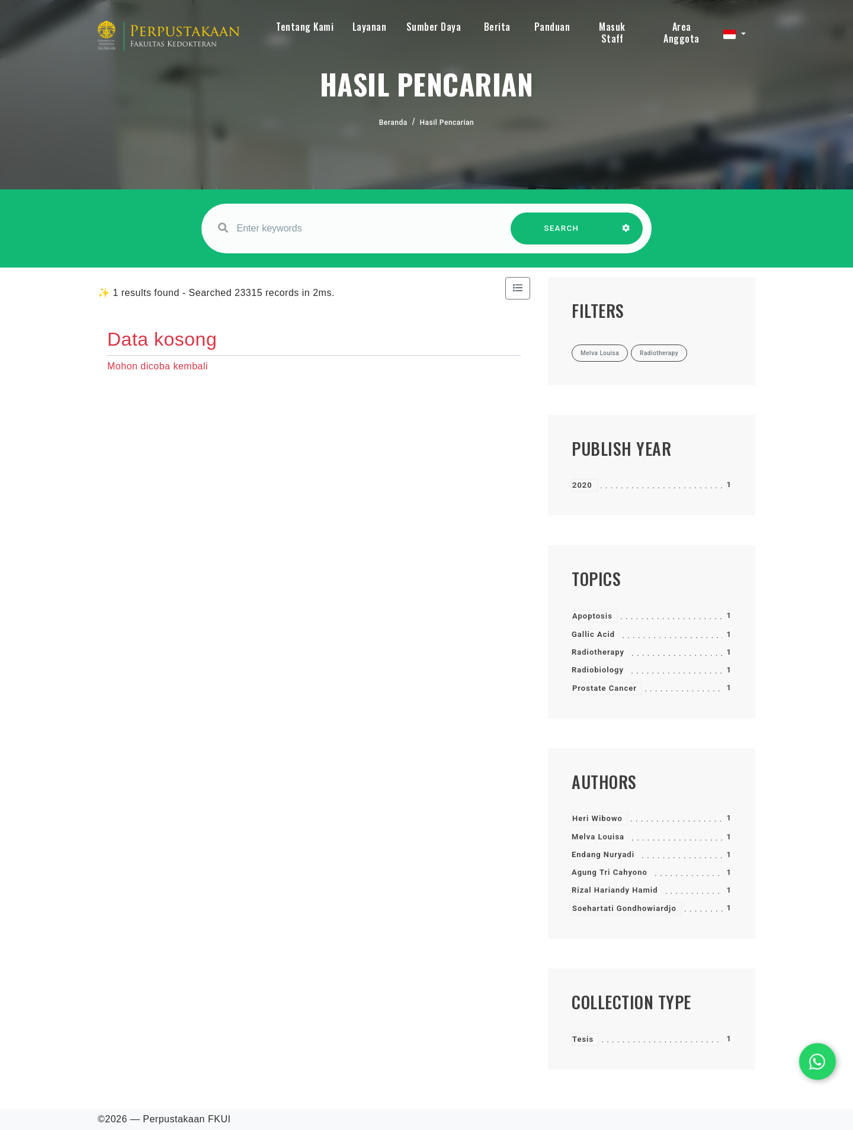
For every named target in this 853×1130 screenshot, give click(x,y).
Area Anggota (681, 33)
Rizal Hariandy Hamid (615, 890)
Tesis (583, 1039)
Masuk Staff (612, 33)
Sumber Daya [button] (433, 27)
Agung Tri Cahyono (609, 872)
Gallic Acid (593, 634)
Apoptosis (592, 615)
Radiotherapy (598, 652)
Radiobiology (598, 669)
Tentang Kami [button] (304, 27)
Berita (497, 27)
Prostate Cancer (604, 688)
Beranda (393, 122)
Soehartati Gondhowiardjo (624, 908)
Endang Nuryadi (603, 854)
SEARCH (561, 234)
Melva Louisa (598, 836)
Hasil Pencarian (447, 122)
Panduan (552, 27)
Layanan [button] (369, 27)
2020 (582, 485)
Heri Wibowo (597, 818)
